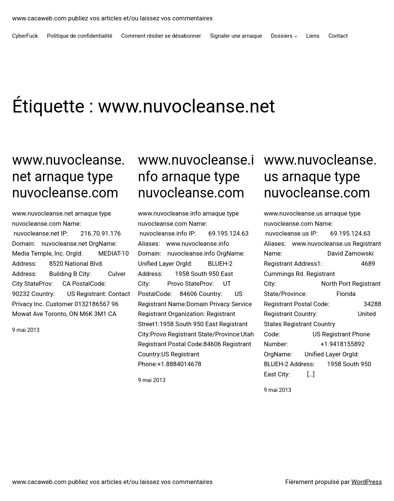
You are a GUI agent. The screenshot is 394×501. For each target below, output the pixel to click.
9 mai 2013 (26, 330)
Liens (312, 35)
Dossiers (281, 35)
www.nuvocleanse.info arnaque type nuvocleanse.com (196, 176)
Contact (338, 35)
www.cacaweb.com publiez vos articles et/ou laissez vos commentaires (112, 18)
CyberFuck (25, 35)
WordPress (366, 482)
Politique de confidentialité (79, 35)
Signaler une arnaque (236, 35)
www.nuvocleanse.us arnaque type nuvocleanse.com (320, 176)
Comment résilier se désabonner (161, 35)
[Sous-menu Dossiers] (295, 36)
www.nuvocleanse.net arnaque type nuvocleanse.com (68, 176)
